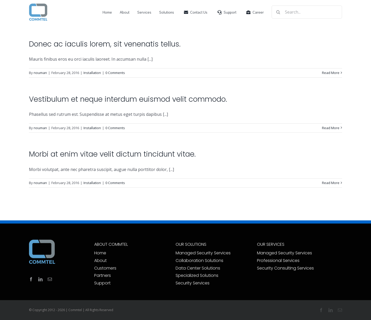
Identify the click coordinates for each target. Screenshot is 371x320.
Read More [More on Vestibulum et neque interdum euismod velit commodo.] (330, 127)
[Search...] (307, 12)
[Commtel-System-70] (38, 5)
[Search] (278, 12)
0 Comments (115, 72)
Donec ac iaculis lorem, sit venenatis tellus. (105, 44)
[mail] (50, 279)
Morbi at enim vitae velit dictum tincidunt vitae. (112, 154)
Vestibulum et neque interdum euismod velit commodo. (128, 99)
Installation (92, 72)
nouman (40, 72)
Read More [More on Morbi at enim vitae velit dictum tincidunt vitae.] (330, 182)
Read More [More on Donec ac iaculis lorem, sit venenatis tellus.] (330, 72)
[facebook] (31, 279)
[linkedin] (40, 279)
